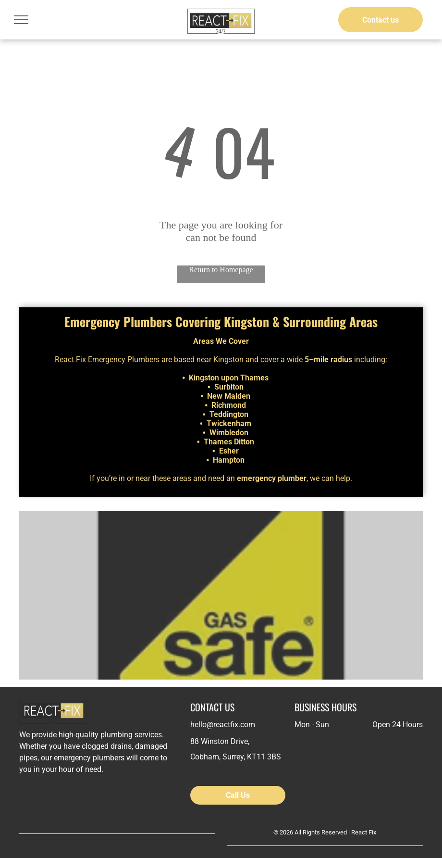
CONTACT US (212, 707)
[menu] (21, 19)
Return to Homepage (221, 269)
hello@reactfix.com (222, 724)
